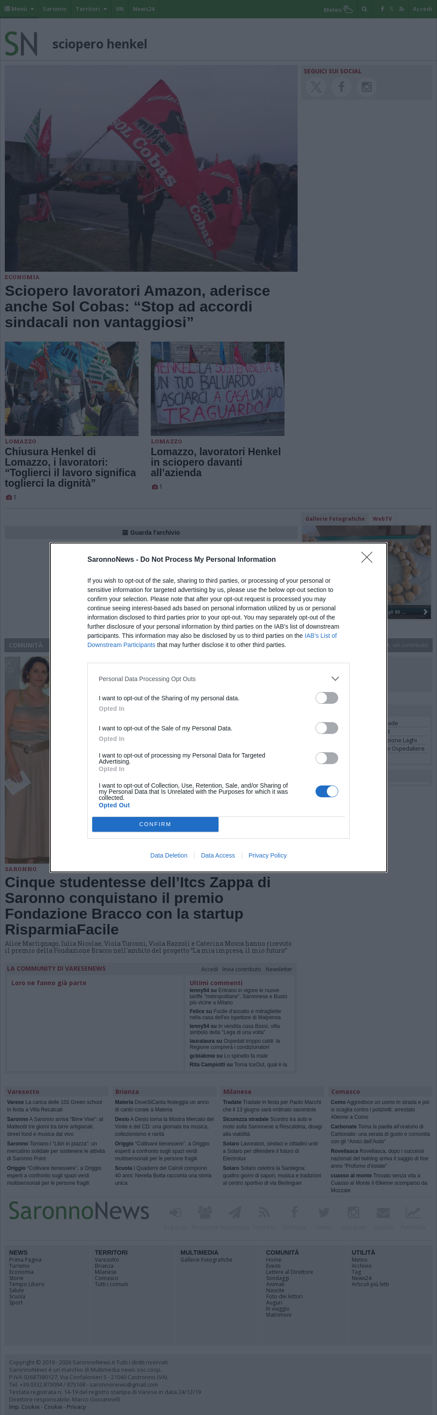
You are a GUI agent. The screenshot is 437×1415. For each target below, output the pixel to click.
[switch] (327, 698)
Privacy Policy (268, 855)
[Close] (369, 560)
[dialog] (218, 707)
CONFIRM (155, 824)
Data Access (218, 855)
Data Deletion (168, 855)
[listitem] (218, 678)
